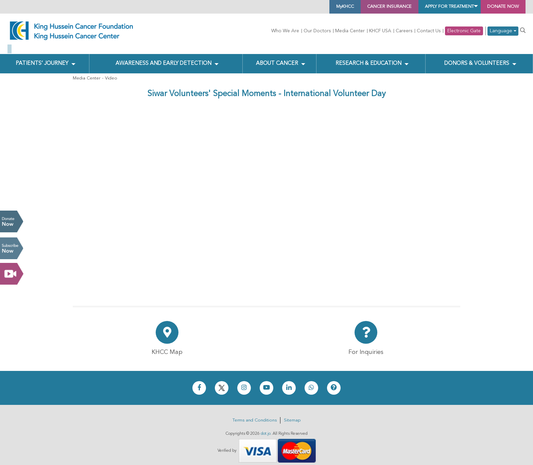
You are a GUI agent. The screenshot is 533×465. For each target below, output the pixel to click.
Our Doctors (317, 31)
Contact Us (429, 31)
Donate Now (11, 221)
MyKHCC (302, 7)
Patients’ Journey (42, 58)
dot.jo (266, 429)
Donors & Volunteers (476, 58)
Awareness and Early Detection (163, 58)
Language (502, 31)
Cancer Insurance (356, 7)
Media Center (350, 31)
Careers (404, 31)
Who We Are (285, 31)
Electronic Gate (464, 31)
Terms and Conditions (255, 415)
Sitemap (292, 415)
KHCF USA (380, 31)
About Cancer (276, 58)
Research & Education (367, 58)
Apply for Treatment (431, 7)
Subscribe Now (11, 248)
